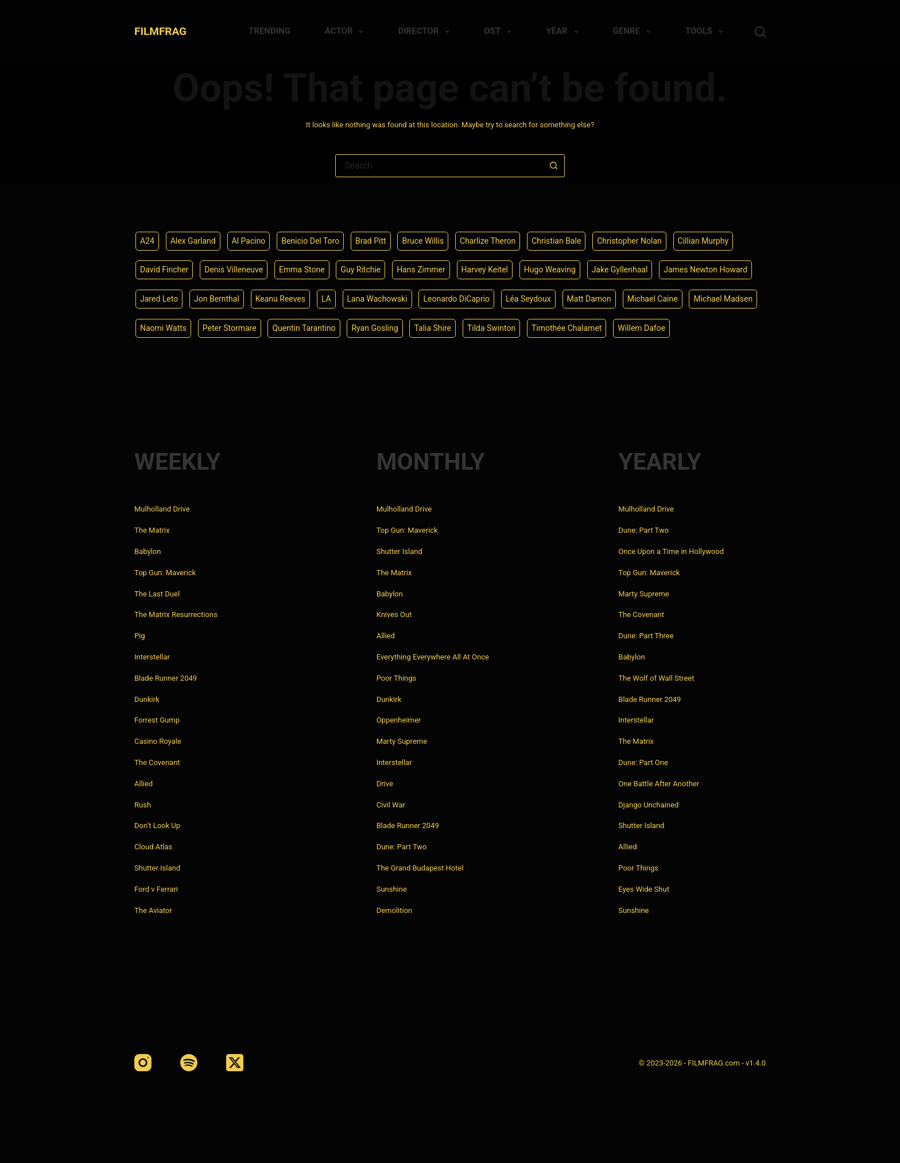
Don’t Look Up (157, 825)
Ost (500, 31)
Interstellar (152, 657)
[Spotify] (188, 1062)
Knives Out (394, 614)
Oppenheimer (399, 720)
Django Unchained (648, 805)
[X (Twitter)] (234, 1062)
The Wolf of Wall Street (656, 678)
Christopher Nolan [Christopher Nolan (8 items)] (629, 240)
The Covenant (157, 762)
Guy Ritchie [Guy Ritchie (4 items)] (360, 269)
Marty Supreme (402, 741)
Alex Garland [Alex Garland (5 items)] (193, 240)
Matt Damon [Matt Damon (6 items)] (589, 298)
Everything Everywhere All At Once (433, 657)
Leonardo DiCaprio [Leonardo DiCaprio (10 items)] (456, 298)
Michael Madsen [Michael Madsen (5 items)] (722, 298)
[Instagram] (143, 1062)
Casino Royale (157, 741)
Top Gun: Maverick (165, 572)
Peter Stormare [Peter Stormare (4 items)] (230, 328)
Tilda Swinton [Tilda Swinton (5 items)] (491, 328)
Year (564, 31)
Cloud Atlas (153, 846)
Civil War (391, 805)
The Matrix (152, 530)
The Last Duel (157, 594)
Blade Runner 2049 (165, 678)
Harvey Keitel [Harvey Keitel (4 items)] (484, 269)
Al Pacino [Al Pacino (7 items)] (249, 240)
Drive (385, 783)
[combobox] (439, 165)
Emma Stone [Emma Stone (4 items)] (302, 269)
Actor (346, 31)
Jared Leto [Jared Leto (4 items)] (159, 298)
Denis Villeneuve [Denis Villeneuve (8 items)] (233, 269)
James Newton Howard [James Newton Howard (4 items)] (705, 269)
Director (426, 31)
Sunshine (392, 889)
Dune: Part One (643, 762)
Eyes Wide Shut (643, 889)
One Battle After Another (658, 783)
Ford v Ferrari (156, 889)
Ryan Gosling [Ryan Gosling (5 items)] (374, 328)
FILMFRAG (160, 31)
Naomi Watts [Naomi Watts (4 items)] (163, 328)
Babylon (147, 551)
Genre (634, 31)
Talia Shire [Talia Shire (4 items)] (432, 328)
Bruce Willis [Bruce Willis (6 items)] (423, 240)
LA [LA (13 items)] (326, 298)
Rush (142, 805)
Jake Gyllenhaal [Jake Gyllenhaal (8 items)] (620, 269)
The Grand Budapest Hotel (420, 868)
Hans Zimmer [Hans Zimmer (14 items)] (421, 269)
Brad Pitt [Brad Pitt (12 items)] (370, 240)
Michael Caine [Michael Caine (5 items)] (652, 298)
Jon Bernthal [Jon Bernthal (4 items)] (216, 298)
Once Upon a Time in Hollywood (671, 551)
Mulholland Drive (162, 509)
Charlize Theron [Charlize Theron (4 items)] (487, 240)
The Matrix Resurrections (176, 614)
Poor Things (397, 678)
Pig (139, 635)
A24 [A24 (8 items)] (147, 240)
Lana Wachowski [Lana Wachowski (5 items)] (377, 298)
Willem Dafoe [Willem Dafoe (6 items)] (641, 328)
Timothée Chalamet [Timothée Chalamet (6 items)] (567, 328)
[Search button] (553, 166)
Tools (706, 31)
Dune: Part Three (645, 635)
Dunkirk (147, 699)
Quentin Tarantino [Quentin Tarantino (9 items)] (303, 328)
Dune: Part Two (402, 846)
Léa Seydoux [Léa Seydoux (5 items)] (528, 298)
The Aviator (153, 910)
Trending (269, 31)
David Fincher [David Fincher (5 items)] (164, 269)
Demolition (395, 910)
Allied (143, 783)
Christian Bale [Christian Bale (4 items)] (556, 240)
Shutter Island (157, 868)
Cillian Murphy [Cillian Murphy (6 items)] (703, 240)
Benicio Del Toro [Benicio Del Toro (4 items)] (310, 240)
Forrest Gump (157, 720)
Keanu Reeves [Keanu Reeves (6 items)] (280, 298)
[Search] (760, 31)
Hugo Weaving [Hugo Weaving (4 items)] (550, 269)
